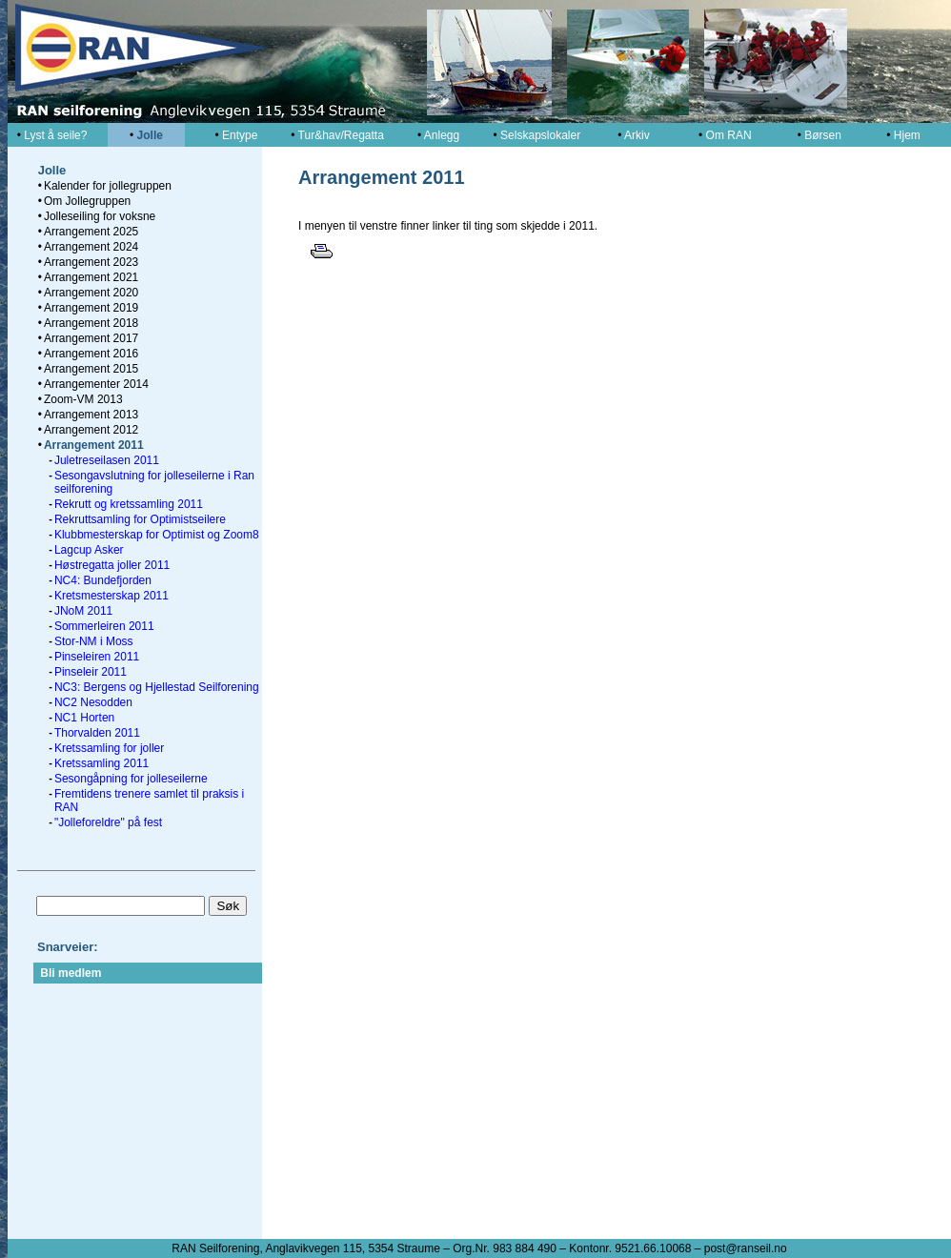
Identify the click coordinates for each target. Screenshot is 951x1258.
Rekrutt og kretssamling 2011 (128, 504)
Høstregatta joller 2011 (112, 565)
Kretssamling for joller (109, 748)
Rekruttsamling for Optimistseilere (140, 519)
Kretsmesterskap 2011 (111, 595)
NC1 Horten (84, 717)
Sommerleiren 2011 (104, 626)
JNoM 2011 (83, 611)
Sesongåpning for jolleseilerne (131, 778)
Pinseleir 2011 (90, 672)
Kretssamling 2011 (101, 763)
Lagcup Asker (89, 550)
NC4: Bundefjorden (103, 580)
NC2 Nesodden (93, 702)
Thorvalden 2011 (97, 733)
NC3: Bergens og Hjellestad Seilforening (156, 687)
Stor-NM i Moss (93, 641)
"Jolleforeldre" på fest (108, 822)
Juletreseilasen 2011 (106, 460)
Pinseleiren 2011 (96, 656)
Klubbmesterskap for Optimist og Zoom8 (156, 534)
